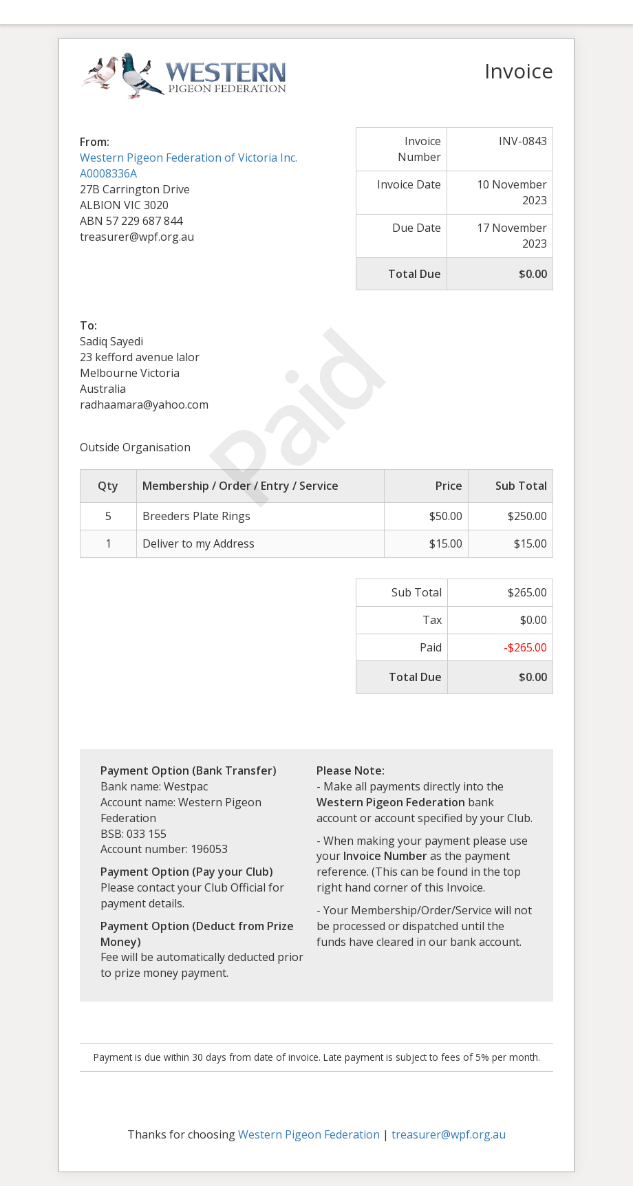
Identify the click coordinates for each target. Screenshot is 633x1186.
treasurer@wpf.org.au (448, 1134)
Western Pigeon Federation (309, 1134)
